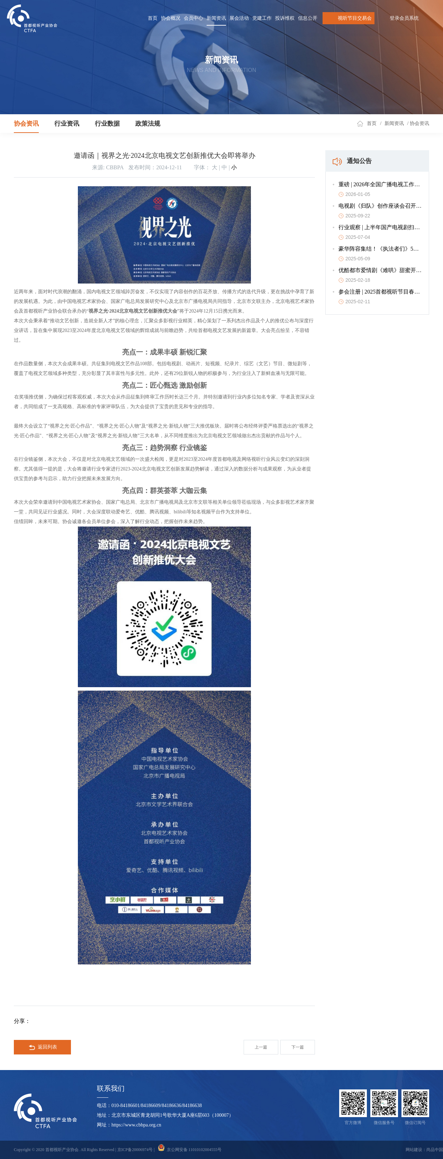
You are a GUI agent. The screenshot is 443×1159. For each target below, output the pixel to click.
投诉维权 (285, 18)
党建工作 (262, 18)
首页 (152, 18)
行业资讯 (66, 123)
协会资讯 (26, 123)
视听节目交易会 (349, 18)
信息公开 (307, 18)
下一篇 (297, 1047)
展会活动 (239, 18)
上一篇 (261, 1047)
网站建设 (414, 1149)
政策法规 (147, 123)
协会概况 (170, 18)
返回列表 (42, 1047)
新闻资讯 (216, 18)
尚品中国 (434, 1149)
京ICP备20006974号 (135, 1149)
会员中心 (193, 18)
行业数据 (107, 123)
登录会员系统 (404, 18)
